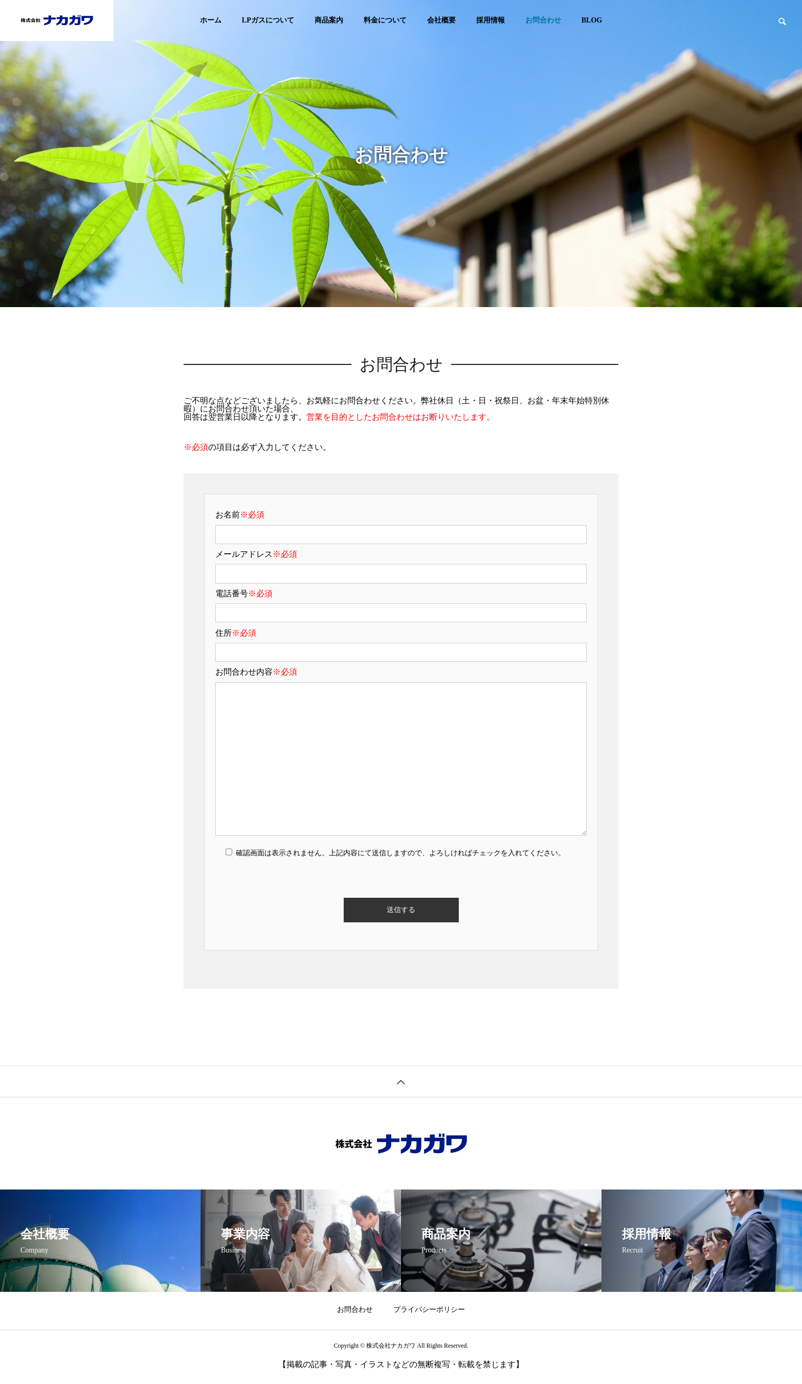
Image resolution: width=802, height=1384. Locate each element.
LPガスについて (268, 20)
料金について (385, 20)
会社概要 (441, 20)
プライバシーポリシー (429, 1309)
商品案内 (329, 20)
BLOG (592, 20)
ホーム (210, 20)
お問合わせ (543, 20)
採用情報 (490, 20)
